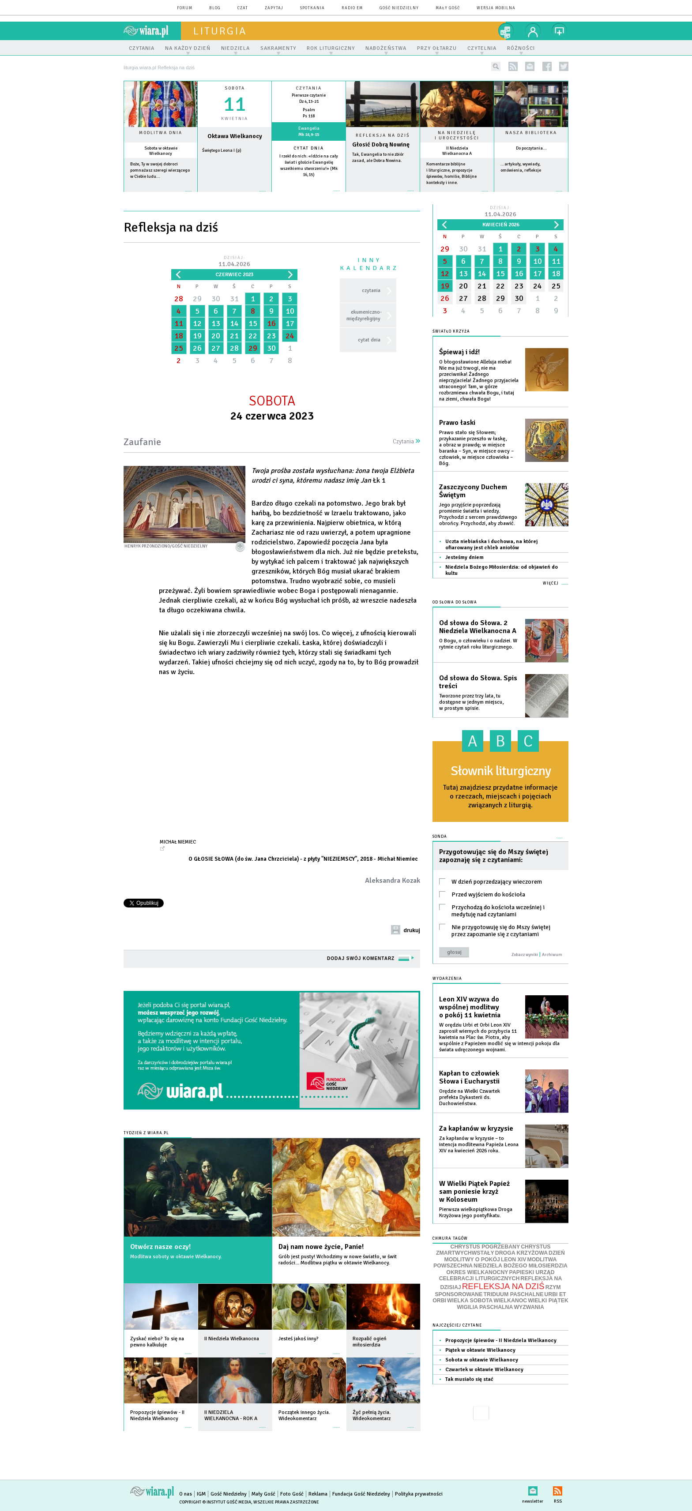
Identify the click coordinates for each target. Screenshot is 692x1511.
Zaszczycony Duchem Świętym (473, 491)
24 (290, 336)
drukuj (411, 930)
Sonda (439, 836)
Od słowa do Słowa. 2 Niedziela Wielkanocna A (477, 627)
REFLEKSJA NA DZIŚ (503, 1286)
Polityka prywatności (419, 1494)
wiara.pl (152, 31)
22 (252, 336)
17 (290, 323)
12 (197, 323)
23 (271, 336)
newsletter (529, 66)
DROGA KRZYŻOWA (521, 1253)
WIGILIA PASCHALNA (485, 1307)
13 (215, 323)
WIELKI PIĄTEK (548, 1300)
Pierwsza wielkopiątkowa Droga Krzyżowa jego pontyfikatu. (475, 1212)
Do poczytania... (531, 148)
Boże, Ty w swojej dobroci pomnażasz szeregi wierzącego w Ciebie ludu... (160, 170)
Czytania (406, 441)
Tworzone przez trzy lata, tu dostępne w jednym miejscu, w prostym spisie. (471, 702)
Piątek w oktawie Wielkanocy (480, 1350)
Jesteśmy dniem (464, 557)
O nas (185, 1494)
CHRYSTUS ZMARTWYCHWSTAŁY (493, 1250)
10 (290, 311)
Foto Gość (292, 1494)
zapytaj (274, 8)
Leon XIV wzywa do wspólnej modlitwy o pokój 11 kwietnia (469, 1007)
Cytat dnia (308, 148)
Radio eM (352, 8)
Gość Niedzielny (399, 8)
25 (178, 348)
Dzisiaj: (234, 261)
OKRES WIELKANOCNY (477, 1272)
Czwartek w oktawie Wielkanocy (484, 1369)
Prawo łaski (457, 423)
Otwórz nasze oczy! (160, 1247)
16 (271, 323)
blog (215, 8)
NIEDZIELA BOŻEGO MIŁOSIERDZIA (521, 1266)
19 (197, 336)
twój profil (533, 31)
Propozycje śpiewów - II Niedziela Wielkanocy (501, 1340)
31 (234, 299)
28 (178, 299)
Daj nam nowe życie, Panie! (321, 1247)
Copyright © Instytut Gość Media (215, 1502)
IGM (201, 1494)
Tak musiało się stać (469, 1379)
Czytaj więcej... (383, 195)
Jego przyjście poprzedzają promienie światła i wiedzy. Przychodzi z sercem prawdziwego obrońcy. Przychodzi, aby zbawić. (478, 514)
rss (513, 66)
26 (197, 348)
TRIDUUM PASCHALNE (513, 1294)
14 (234, 323)
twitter (563, 66)
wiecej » (234, 195)
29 (197, 299)
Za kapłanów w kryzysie (476, 1128)
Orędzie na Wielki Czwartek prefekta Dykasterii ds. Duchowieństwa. (469, 1097)
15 (252, 323)
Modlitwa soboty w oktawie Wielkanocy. (176, 1256)
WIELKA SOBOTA (470, 1300)
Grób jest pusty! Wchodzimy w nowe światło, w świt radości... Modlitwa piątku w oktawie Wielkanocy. (337, 1259)
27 (215, 348)
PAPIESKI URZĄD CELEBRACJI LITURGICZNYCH (497, 1275)
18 (178, 336)
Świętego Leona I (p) (221, 150)
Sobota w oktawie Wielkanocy (160, 151)
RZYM (553, 1287)
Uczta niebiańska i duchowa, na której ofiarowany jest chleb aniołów (491, 544)
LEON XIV (513, 1259)
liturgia (220, 30)
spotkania (312, 8)
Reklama (317, 1494)
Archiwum (552, 954)
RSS (557, 1489)
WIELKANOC (510, 1300)
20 (215, 336)
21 (234, 336)
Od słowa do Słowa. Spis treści (478, 682)
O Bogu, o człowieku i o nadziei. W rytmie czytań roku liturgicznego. (478, 643)
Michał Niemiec (178, 842)
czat (242, 8)
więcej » (160, 195)
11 (178, 323)
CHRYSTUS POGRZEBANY (485, 1247)
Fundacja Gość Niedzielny (361, 1494)
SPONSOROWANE (458, 1294)
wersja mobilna (496, 8)
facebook (547, 66)
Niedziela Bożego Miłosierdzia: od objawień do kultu (501, 570)
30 (215, 299)
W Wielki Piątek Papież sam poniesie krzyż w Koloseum (474, 1192)
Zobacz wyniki (524, 954)
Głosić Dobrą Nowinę (381, 144)
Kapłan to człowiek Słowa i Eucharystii (469, 1077)
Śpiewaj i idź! (459, 352)
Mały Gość (448, 8)
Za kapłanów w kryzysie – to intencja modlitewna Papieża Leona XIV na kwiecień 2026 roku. (479, 1144)
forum (184, 8)
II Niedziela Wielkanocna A (457, 151)
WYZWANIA (529, 1307)
